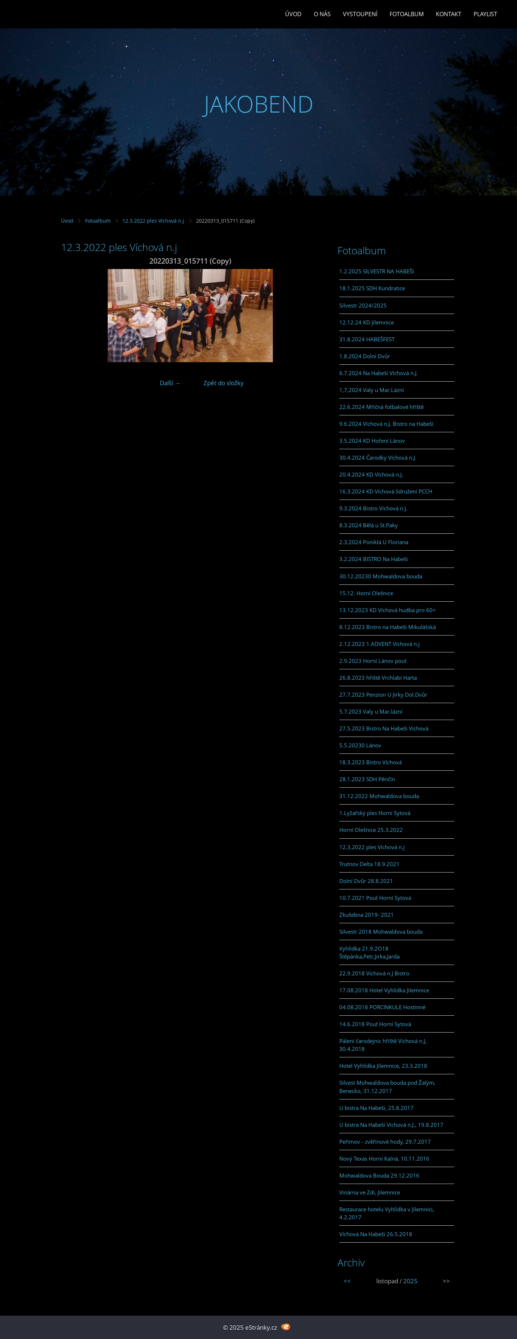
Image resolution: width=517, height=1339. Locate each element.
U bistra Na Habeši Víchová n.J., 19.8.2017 (391, 1124)
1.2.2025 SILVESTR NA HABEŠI (376, 271)
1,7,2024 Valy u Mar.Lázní (371, 389)
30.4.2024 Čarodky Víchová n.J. (377, 457)
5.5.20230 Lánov (360, 745)
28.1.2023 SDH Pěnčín (367, 779)
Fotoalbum (407, 14)
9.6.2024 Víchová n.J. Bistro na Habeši (386, 423)
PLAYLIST (485, 14)
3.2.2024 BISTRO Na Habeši (373, 559)
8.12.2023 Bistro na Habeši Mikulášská (387, 626)
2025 (410, 1281)
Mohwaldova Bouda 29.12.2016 (379, 1175)
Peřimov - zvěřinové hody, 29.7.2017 (385, 1141)
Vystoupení (360, 14)
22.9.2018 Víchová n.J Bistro (374, 973)
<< (347, 1281)
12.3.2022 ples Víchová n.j (153, 220)
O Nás (322, 14)
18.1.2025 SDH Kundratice (372, 288)
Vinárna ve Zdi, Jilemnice (369, 1192)
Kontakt (448, 14)
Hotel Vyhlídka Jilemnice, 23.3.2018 (383, 1065)
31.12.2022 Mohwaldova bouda (379, 796)
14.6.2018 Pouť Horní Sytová (375, 1024)
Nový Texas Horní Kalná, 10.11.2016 (384, 1158)
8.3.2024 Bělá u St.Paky (368, 525)
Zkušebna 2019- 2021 (366, 914)
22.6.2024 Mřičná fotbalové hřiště (381, 406)
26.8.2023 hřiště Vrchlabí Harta (378, 677)
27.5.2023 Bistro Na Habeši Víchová (383, 728)
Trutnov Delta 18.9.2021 (369, 863)
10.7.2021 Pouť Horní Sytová (375, 897)
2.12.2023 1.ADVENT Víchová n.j (379, 643)
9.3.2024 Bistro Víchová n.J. (373, 508)
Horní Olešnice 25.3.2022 (371, 829)
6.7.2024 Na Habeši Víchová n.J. (378, 373)
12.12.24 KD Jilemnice (366, 322)
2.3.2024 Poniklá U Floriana (373, 542)
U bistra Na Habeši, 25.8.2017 (376, 1107)
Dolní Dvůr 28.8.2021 (366, 880)
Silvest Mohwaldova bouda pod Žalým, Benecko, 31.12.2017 (387, 1086)
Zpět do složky (224, 383)
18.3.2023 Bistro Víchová (370, 762)
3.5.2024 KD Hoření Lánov (372, 440)
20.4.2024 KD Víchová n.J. (371, 474)
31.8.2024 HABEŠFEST (367, 339)
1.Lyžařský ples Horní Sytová (374, 812)
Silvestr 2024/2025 (363, 305)
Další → (170, 383)
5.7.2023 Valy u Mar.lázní (370, 711)
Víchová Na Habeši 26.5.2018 (375, 1234)
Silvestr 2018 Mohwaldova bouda (381, 931)
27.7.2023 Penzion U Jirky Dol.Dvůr (383, 694)
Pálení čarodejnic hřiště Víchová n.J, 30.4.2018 (383, 1044)
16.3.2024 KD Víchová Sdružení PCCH (385, 491)
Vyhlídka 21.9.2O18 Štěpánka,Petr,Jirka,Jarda (369, 952)
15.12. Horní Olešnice (366, 593)
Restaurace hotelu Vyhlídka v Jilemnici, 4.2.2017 (386, 1213)
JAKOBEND (258, 103)
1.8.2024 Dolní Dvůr (364, 356)
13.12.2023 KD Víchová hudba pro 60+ (387, 610)
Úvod (293, 14)
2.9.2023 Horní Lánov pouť (372, 660)
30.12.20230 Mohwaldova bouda (380, 576)
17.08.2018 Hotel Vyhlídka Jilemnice (384, 990)
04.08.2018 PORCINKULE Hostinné (382, 1007)
